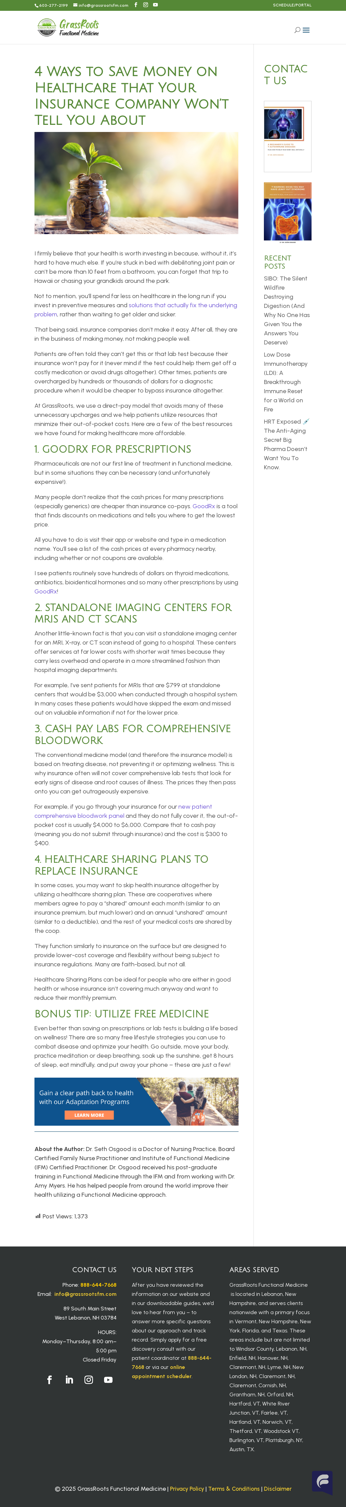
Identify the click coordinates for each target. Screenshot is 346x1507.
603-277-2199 (53, 5)
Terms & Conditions (234, 1488)
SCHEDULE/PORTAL (292, 5)
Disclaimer (278, 1488)
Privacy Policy (187, 1488)
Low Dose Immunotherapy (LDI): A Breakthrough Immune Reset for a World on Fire (286, 382)
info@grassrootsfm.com (85, 1294)
